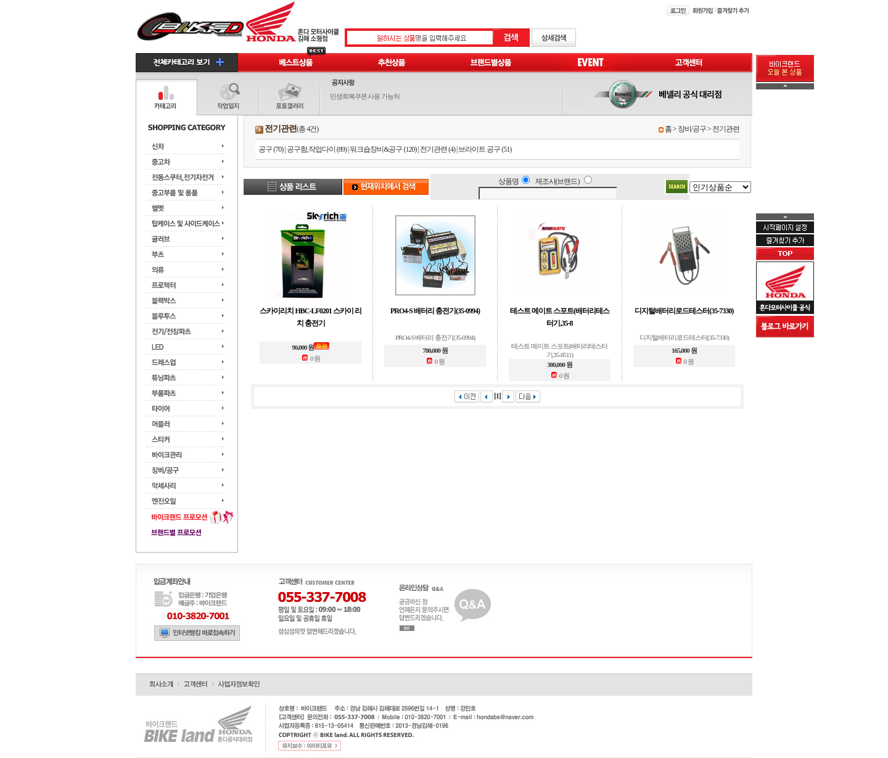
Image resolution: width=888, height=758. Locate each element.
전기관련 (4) (437, 149)
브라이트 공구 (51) (484, 149)
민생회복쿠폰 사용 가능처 (365, 96)
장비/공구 (692, 129)
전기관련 (725, 129)
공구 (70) (270, 149)
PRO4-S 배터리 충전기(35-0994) (435, 311)
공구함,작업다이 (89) (317, 149)
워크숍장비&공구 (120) (383, 149)
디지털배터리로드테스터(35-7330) (684, 311)
